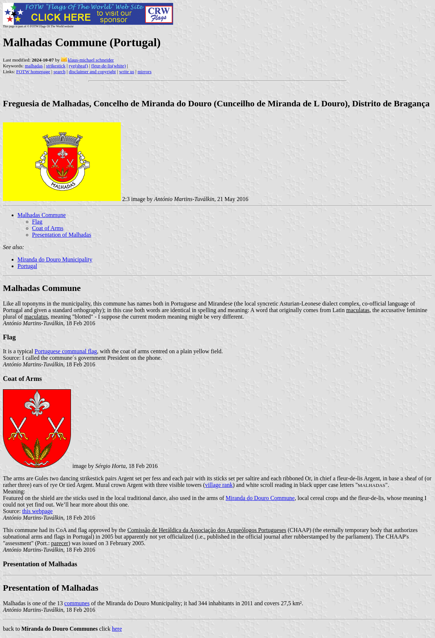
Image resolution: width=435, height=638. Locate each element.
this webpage (37, 511)
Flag (37, 221)
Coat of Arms (47, 228)
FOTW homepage (33, 71)
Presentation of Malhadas (61, 235)
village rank (219, 485)
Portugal (27, 266)
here (117, 629)
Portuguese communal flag (66, 351)
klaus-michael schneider (91, 60)
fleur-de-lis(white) (108, 65)
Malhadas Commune (41, 215)
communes (76, 603)
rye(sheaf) (78, 65)
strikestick (55, 65)
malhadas (34, 65)
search (59, 71)
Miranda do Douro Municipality (54, 259)
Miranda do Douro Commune (260, 498)
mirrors (144, 71)
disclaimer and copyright (92, 71)
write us (127, 71)
